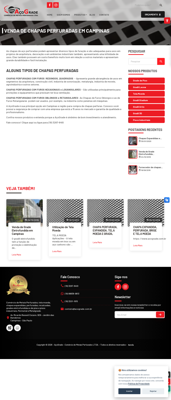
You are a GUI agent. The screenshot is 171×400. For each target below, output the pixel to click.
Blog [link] (92, 14)
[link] (49, 5)
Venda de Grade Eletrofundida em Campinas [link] (22, 230)
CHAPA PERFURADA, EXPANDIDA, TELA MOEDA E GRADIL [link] (101, 230)
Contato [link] (104, 14)
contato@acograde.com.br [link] (78, 309)
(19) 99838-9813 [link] (72, 293)
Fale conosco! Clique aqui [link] (19, 122)
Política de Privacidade (139, 383)
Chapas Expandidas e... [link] (150, 138)
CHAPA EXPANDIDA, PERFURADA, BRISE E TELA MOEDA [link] (140, 230)
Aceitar (129, 391)
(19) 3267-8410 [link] (56, 122)
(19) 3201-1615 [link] (71, 301)
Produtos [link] (79, 14)
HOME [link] (50, 14)
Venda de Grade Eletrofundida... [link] (146, 152)
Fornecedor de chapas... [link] (151, 167)
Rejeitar (153, 391)
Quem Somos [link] (63, 14)
